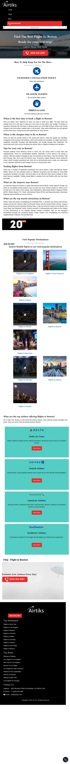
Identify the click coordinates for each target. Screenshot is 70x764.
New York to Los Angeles (11, 662)
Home (10, 10)
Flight (10, 14)
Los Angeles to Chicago (11, 681)
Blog (9, 19)
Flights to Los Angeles (10, 627)
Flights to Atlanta (9, 630)
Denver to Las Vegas (10, 665)
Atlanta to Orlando (9, 656)
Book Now (36, 448)
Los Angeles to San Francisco (13, 668)
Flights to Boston (9, 649)
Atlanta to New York (10, 677)
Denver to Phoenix (9, 674)
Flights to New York (9, 624)
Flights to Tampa (8, 642)
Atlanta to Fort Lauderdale (12, 671)
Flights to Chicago (9, 639)
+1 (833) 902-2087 (17, 691)
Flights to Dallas (8, 636)
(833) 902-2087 (35, 27)
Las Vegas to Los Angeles (12, 659)
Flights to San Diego (10, 645)
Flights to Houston (9, 633)
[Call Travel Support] (65, 759)
